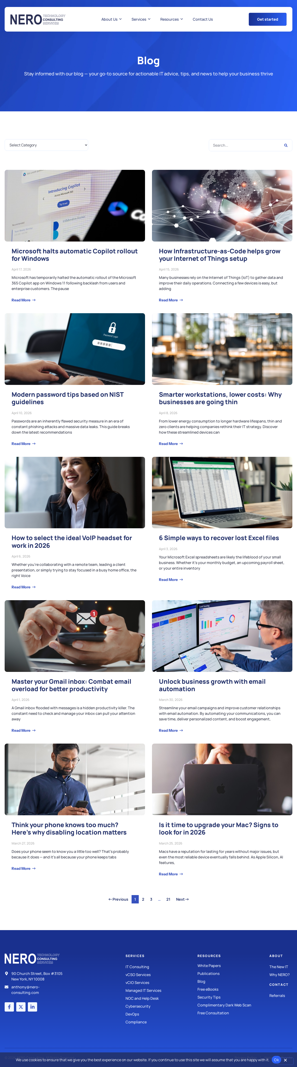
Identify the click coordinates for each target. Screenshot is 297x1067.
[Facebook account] (9, 1007)
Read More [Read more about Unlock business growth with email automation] (168, 730)
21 (169, 898)
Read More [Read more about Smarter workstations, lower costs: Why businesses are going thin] (168, 443)
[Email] (35, 989)
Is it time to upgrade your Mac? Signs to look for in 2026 (218, 828)
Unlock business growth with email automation (212, 685)
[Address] (35, 976)
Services (135, 956)
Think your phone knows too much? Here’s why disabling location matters (69, 828)
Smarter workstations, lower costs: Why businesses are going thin (220, 398)
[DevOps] (161, 1014)
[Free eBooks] (233, 989)
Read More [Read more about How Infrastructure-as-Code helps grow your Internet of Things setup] (168, 300)
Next (182, 899)
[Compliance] (161, 1022)
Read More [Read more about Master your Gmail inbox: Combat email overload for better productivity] (21, 730)
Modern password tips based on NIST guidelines (67, 398)
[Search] (286, 145)
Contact (279, 984)
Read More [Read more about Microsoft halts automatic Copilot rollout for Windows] (21, 300)
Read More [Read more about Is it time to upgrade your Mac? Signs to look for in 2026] (168, 874)
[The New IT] (280, 967)
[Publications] (233, 973)
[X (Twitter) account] (21, 1007)
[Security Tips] (233, 997)
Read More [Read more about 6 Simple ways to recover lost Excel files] (168, 579)
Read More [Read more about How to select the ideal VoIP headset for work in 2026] (21, 587)
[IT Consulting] (161, 967)
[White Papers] (233, 965)
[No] (285, 1061)
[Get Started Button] (268, 19)
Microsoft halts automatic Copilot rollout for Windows (75, 255)
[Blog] (233, 981)
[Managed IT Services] (161, 990)
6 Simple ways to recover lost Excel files (219, 537)
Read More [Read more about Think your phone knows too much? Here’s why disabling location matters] (21, 868)
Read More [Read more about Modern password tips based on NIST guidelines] (21, 443)
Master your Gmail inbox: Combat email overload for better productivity (71, 685)
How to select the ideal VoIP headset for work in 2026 (72, 541)
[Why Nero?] (280, 974)
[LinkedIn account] (32, 1007)
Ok (276, 1059)
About (276, 956)
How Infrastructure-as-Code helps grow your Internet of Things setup (220, 255)
